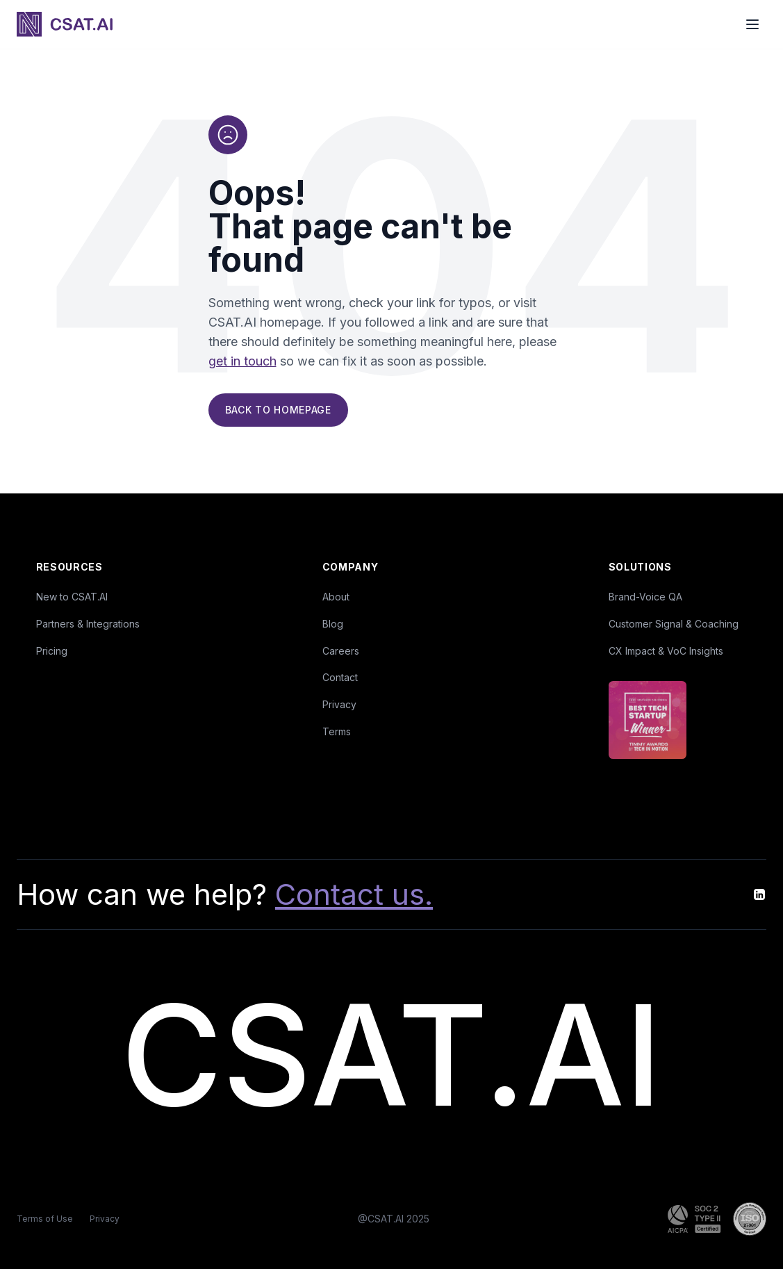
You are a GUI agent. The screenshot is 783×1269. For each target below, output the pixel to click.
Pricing (51, 651)
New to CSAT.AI (72, 597)
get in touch (242, 362)
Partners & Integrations (88, 624)
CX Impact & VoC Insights (666, 651)
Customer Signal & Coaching (674, 624)
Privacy (339, 704)
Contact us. (354, 894)
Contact (340, 677)
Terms (336, 731)
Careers (340, 651)
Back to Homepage (278, 411)
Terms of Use (45, 1218)
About (335, 597)
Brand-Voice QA (645, 597)
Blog (332, 624)
